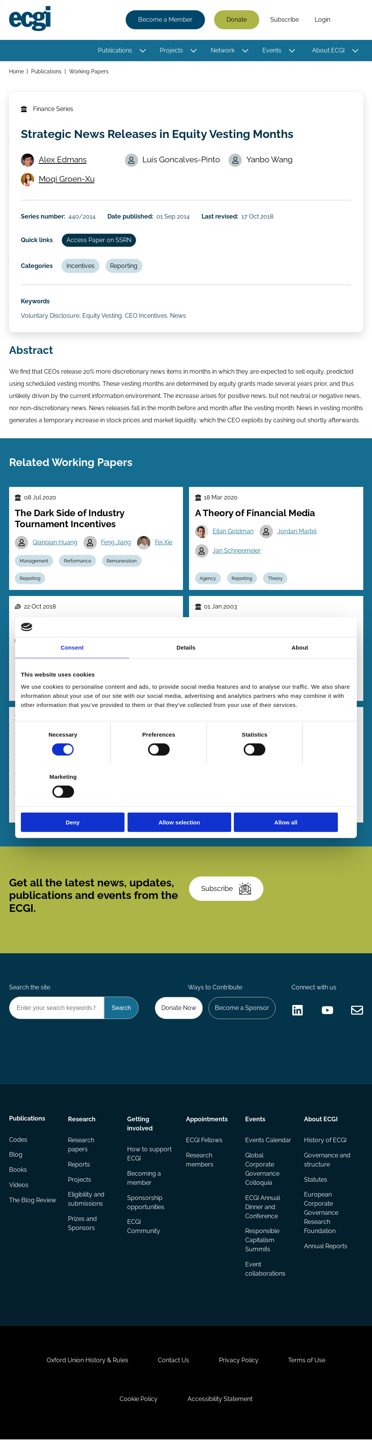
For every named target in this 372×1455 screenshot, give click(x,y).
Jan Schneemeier (237, 556)
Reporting (125, 268)
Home (16, 71)
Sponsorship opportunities (145, 1214)
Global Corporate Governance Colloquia (262, 1181)
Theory (276, 584)
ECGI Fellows (204, 1152)
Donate (236, 20)
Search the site (29, 997)
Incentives (81, 268)
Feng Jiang (117, 547)
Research (82, 1131)
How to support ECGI (149, 1166)
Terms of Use (307, 1374)
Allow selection (185, 801)
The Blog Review (22, 1217)
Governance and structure (327, 1172)
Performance (78, 566)
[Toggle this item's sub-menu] (142, 50)
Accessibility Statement (220, 1413)
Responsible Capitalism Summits (262, 1252)
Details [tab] (186, 669)
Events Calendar (268, 1152)
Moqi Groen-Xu (67, 180)
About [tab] (300, 669)
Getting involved (140, 1135)
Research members (199, 1172)
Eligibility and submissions (86, 1211)
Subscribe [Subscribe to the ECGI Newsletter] (227, 898)
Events (271, 50)
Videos (18, 1197)
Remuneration (123, 566)
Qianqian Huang (55, 547)
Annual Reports (325, 1258)
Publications (115, 50)
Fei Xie (164, 547)
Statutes (315, 1191)
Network (222, 50)
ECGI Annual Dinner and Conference (262, 1219)
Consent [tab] (72, 669)
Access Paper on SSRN (99, 242)
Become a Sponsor (241, 1018)
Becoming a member (144, 1190)
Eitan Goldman (233, 536)
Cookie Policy (139, 1413)
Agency (208, 584)
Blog (15, 1167)
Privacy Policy (239, 1374)
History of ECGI (325, 1152)
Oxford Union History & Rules (87, 1374)
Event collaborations (265, 1281)
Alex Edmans (63, 161)
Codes (18, 1152)
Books (18, 1182)
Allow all (297, 801)
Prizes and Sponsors (82, 1236)
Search (350, 20)
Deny (75, 801)
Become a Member (165, 20)
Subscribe (284, 20)
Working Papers (89, 71)
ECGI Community (143, 1239)
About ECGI (328, 50)
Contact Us (173, 1374)
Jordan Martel (297, 536)
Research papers (81, 1157)
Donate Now (178, 1018)
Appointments (207, 1131)
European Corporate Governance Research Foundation (321, 1225)
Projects (171, 50)
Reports (79, 1176)
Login (322, 20)
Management (34, 566)
